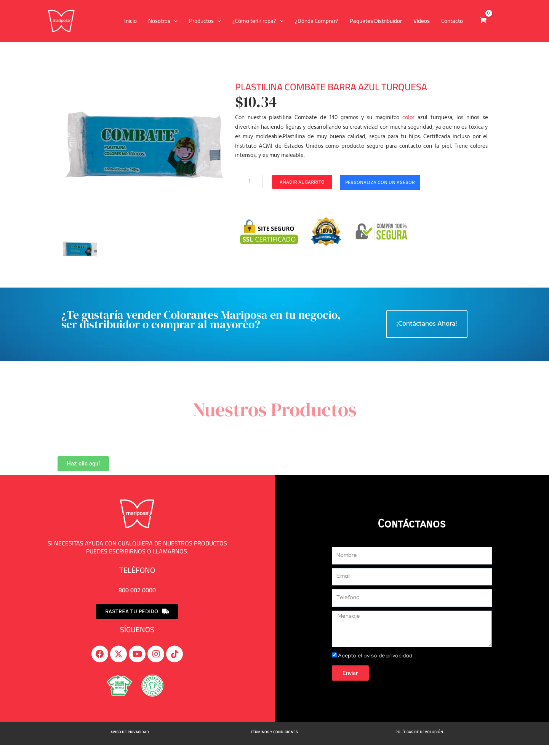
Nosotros (163, 21)
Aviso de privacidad (129, 732)
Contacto (452, 20)
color (408, 117)
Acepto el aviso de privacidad (377, 656)
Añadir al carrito (302, 182)
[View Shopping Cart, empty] (483, 21)
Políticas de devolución (419, 732)
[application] (174, 21)
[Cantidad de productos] (253, 181)
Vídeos (421, 20)
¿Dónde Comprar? (316, 20)
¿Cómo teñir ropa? (257, 21)
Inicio (130, 20)
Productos (205, 21)
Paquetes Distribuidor (376, 20)
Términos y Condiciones (274, 732)
